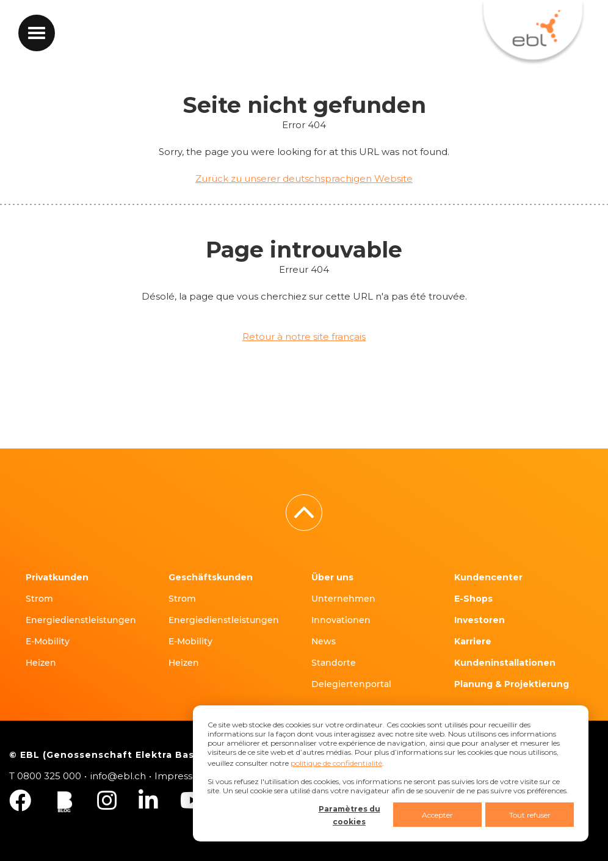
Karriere (472, 641)
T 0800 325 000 (45, 776)
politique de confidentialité (336, 763)
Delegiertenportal (351, 684)
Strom (39, 598)
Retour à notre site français (304, 336)
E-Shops (473, 598)
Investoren (479, 619)
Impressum (181, 776)
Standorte (333, 662)
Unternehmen (343, 598)
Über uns (332, 577)
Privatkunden (57, 577)
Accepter (437, 815)
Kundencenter (488, 577)
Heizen (41, 662)
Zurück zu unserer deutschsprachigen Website (304, 178)
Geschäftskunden (210, 577)
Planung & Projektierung (511, 684)
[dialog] (390, 773)
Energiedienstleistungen (81, 619)
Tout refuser (530, 815)
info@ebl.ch (118, 776)
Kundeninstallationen (505, 662)
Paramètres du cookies (349, 815)
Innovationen (341, 619)
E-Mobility (48, 641)
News (323, 641)
